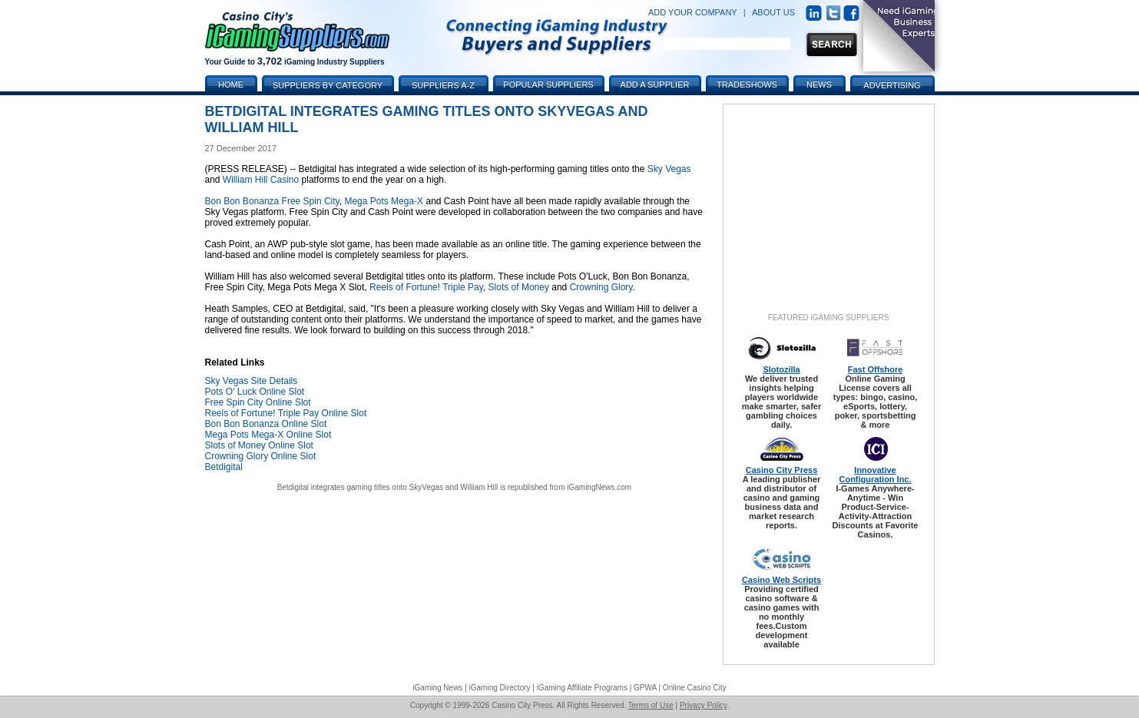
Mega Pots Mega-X (383, 201)
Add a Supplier (655, 84)
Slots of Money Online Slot (259, 445)
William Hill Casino (261, 179)
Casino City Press (782, 470)
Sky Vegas (669, 169)
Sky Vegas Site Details (251, 381)
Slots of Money (518, 287)
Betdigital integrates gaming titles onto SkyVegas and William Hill (387, 487)
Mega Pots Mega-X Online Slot (268, 434)
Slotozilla (781, 369)
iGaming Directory (500, 687)
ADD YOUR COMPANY (692, 12)
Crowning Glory (601, 287)
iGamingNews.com (599, 487)
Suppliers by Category (327, 85)
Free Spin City (310, 201)
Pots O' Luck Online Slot (255, 391)
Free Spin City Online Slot (258, 402)
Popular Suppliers (548, 84)
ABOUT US (773, 12)
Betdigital (224, 467)
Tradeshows (747, 84)
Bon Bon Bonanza (242, 201)
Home (230, 84)
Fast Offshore (875, 369)
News (819, 84)
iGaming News (437, 687)
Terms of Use (651, 705)
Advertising (891, 85)
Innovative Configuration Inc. (875, 474)
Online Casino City (695, 687)
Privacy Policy (703, 705)
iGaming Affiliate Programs (582, 687)
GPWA (645, 687)
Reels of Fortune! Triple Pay (426, 287)
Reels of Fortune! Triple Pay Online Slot (286, 413)
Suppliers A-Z (443, 85)
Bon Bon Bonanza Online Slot (266, 424)
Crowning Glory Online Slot (260, 456)
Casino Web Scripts (781, 579)
